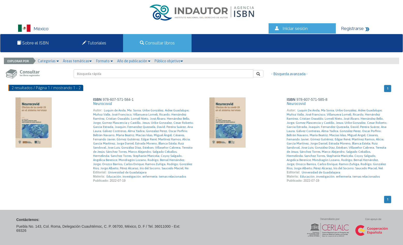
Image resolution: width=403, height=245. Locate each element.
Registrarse (352, 28)
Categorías (48, 61)
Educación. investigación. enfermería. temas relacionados (146, 176)
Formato (104, 61)
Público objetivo (168, 61)
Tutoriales (94, 43)
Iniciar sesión (295, 28)
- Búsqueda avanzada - (289, 74)
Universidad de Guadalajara (127, 172)
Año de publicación (133, 61)
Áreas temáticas (77, 61)
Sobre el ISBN (33, 43)
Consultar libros (157, 43)
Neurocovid (102, 104)
